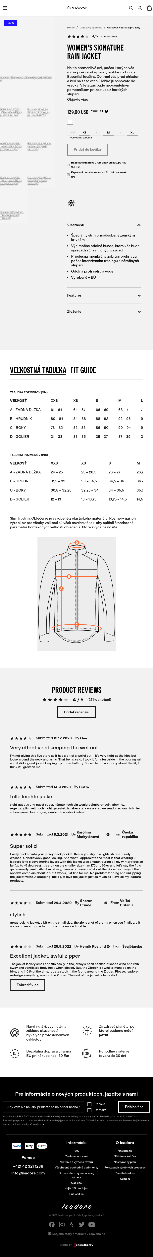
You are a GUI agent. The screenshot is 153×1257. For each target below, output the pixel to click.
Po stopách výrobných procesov (124, 1167)
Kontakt (125, 1178)
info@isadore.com (28, 1173)
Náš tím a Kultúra (125, 1156)
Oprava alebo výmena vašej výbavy (76, 1175)
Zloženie (104, 312)
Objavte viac (77, 99)
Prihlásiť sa (76, 1194)
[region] (76, 417)
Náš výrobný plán (125, 1162)
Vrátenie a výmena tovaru (76, 1162)
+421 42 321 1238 (28, 1166)
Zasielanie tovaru (76, 1156)
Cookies (76, 1183)
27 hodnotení (109, 36)
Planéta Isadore (125, 1173)
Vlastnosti (104, 225)
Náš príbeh (125, 1151)
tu (43, 1124)
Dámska (100, 1110)
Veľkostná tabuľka (81, 137)
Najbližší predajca (76, 1188)
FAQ (76, 1151)
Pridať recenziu (76, 712)
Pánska (99, 1104)
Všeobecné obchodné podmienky (76, 1167)
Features (104, 296)
